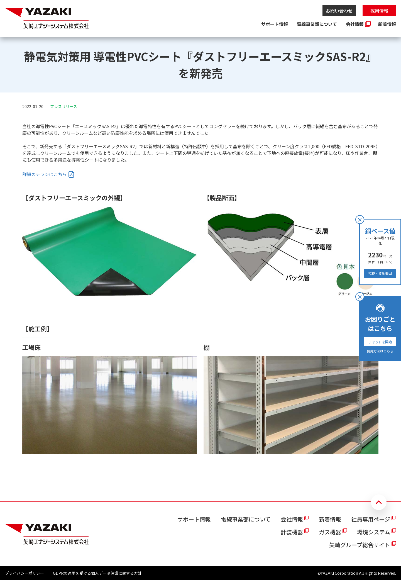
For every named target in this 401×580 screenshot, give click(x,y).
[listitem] (48, 174)
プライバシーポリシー (24, 573)
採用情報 (379, 10)
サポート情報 (274, 24)
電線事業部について (317, 24)
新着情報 (387, 24)
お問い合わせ (339, 10)
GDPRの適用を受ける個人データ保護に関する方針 (97, 573)
